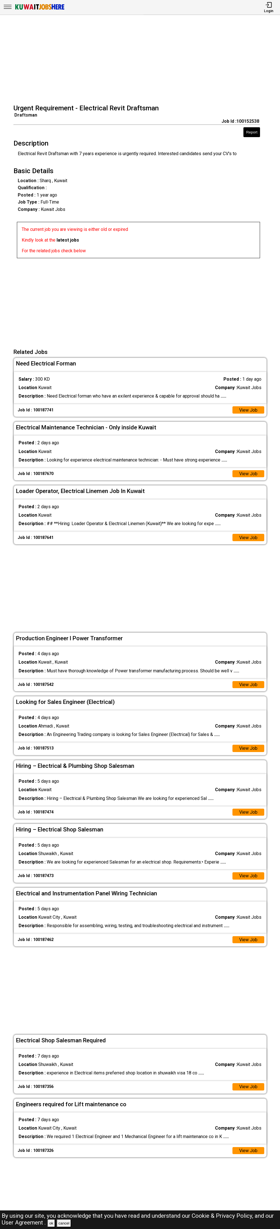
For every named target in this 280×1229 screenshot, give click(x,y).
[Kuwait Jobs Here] (39, 9)
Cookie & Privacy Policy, (223, 1215)
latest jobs (68, 240)
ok (51, 1223)
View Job (248, 410)
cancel (64, 1223)
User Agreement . (24, 1222)
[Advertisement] (141, 60)
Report (251, 132)
